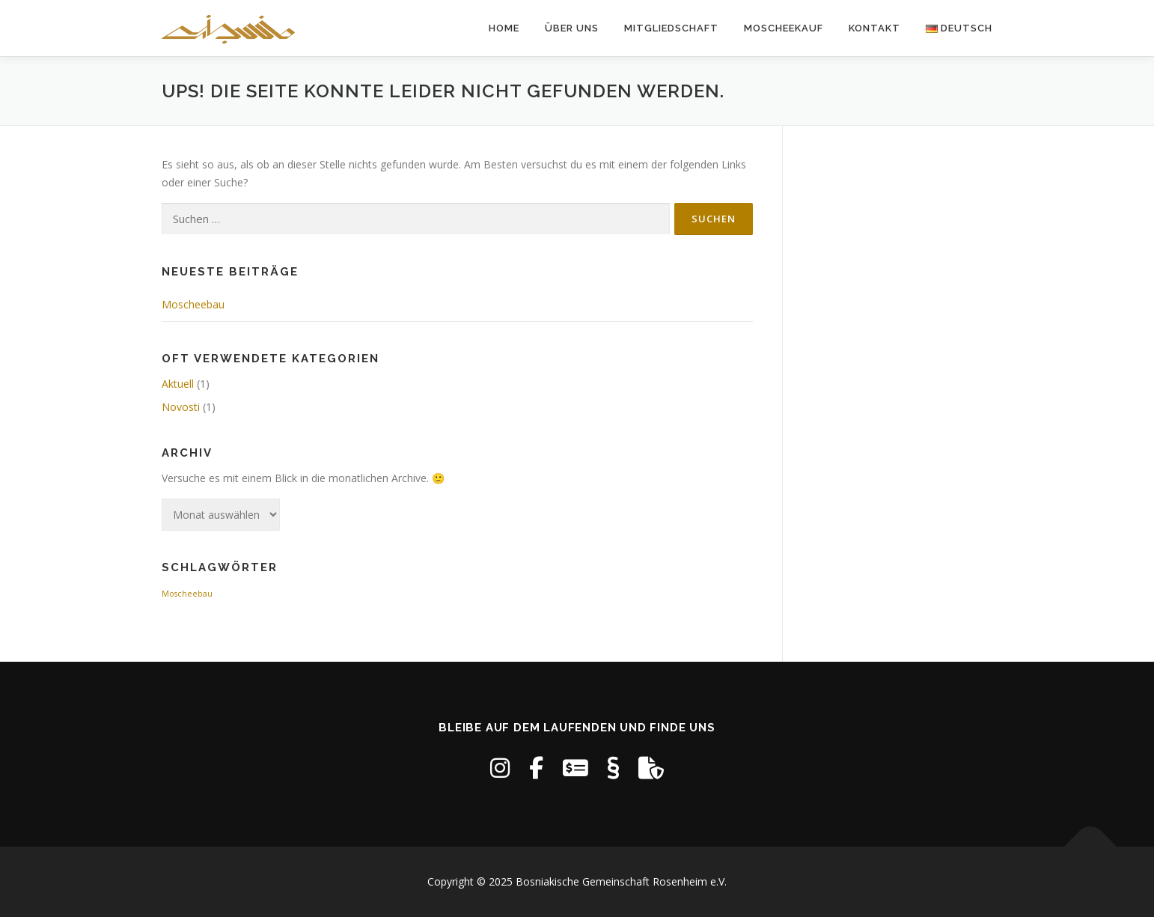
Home (504, 28)
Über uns (572, 28)
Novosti (181, 407)
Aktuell (178, 384)
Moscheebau (193, 304)
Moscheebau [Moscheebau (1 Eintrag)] (187, 593)
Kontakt (874, 28)
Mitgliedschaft (671, 28)
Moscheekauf (783, 28)
